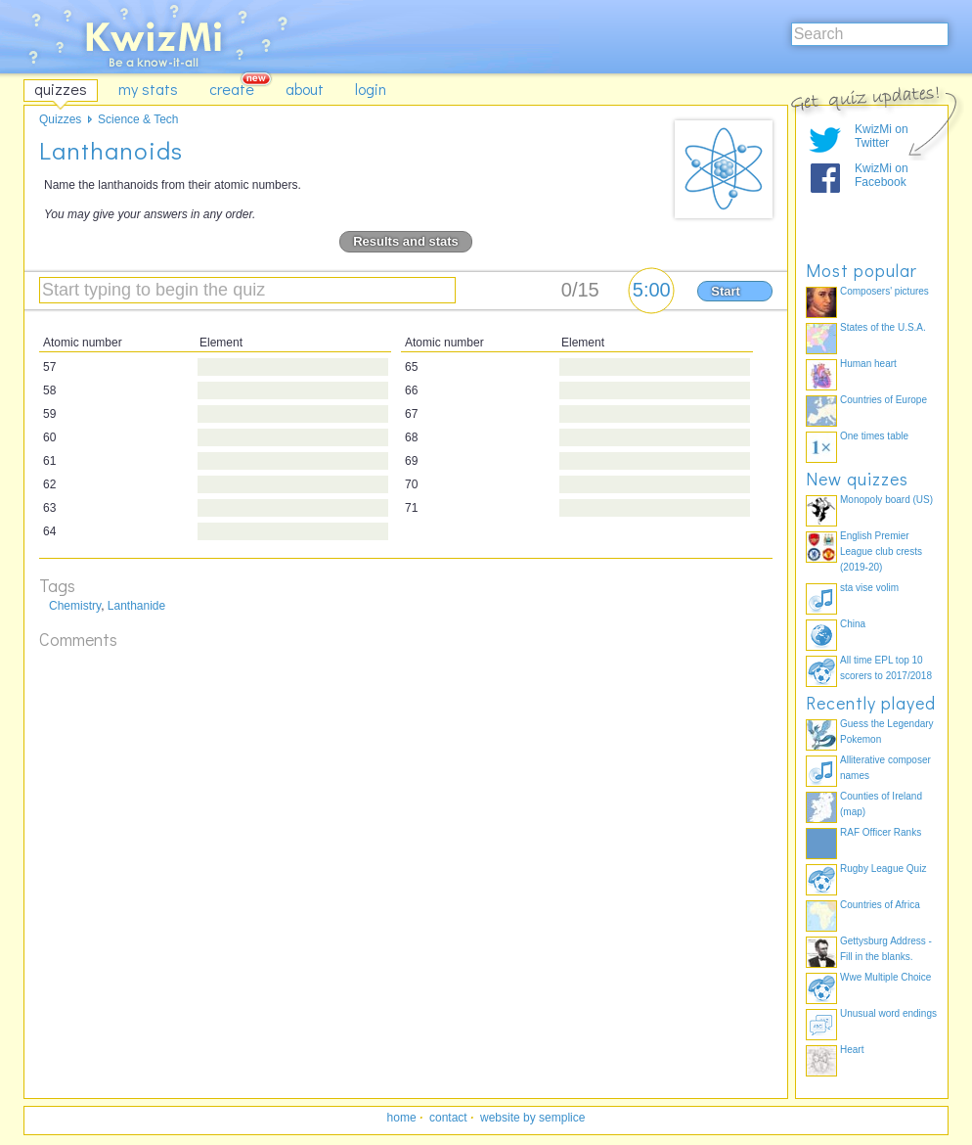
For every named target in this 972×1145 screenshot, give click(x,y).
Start (725, 291)
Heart (851, 1049)
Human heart (868, 363)
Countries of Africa (880, 904)
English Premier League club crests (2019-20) (881, 551)
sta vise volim (869, 587)
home (402, 1117)
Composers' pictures (884, 291)
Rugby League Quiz (883, 868)
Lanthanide (136, 606)
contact (448, 1117)
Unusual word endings (888, 1013)
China (852, 623)
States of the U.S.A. (883, 327)
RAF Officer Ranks (880, 832)
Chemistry (75, 606)
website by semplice (532, 1117)
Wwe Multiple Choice (885, 977)
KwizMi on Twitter (881, 136)
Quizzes (60, 119)
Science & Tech (138, 119)
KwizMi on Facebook (881, 175)
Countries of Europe (883, 399)
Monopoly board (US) (886, 499)
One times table (874, 436)
